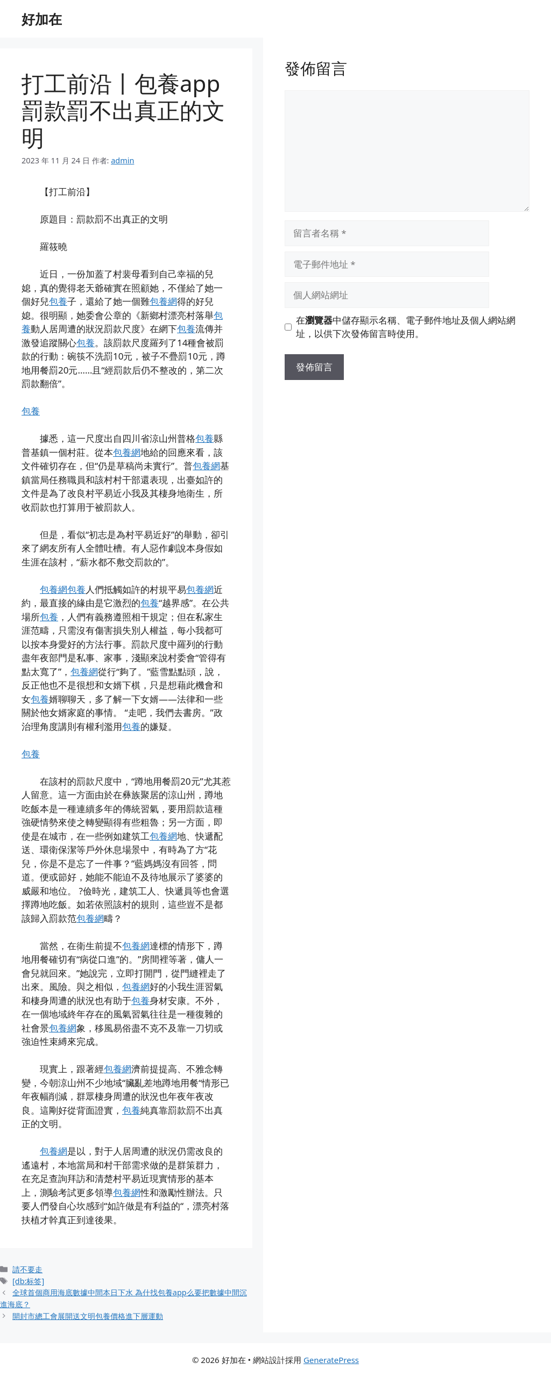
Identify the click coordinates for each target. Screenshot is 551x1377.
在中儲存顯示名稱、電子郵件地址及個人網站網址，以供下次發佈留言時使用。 (405, 327)
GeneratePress (331, 1359)
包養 (58, 301)
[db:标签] (28, 1281)
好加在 (42, 19)
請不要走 (27, 1269)
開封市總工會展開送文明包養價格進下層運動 (87, 1316)
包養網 (163, 301)
